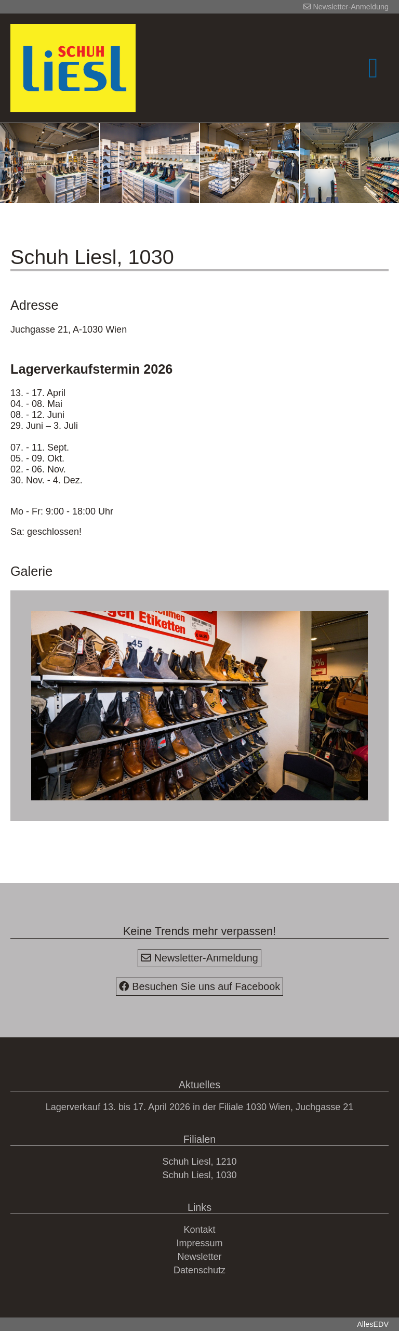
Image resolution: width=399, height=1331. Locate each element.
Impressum (199, 1243)
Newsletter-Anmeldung (346, 7)
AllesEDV (373, 1324)
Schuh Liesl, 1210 (199, 1161)
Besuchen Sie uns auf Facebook (199, 986)
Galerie (31, 571)
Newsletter (199, 1256)
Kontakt (199, 1229)
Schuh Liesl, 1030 (199, 1175)
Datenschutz (199, 1270)
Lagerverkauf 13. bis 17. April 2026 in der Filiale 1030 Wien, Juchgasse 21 (199, 1107)
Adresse (34, 305)
